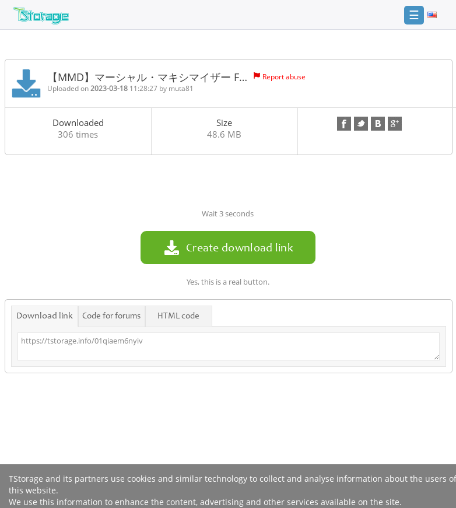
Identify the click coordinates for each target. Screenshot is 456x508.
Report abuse (284, 77)
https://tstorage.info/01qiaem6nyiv (228, 346)
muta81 (181, 88)
